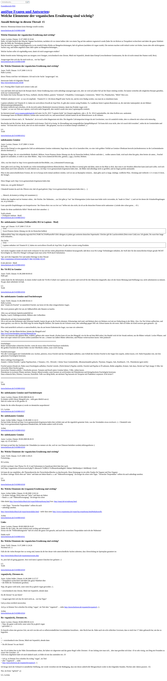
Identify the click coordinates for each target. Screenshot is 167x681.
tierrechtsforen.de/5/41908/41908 (13, 30)
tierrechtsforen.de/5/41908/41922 (13, 388)
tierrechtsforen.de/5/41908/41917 (13, 411)
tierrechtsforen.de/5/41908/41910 (13, 447)
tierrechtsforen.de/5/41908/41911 (13, 537)
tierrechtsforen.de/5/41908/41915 (13, 265)
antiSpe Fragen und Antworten (25, 12)
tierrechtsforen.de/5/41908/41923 (13, 430)
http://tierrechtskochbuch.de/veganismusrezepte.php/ (20, 556)
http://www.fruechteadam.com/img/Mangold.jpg (18, 333)
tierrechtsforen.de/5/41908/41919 (13, 570)
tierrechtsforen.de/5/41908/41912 (13, 136)
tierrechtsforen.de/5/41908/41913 (13, 218)
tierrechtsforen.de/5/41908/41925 (13, 518)
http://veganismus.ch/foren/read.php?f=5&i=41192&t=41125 (23, 259)
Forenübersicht (6, 6)
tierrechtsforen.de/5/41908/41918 (13, 484)
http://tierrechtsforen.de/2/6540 (12, 83)
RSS (13, 6)
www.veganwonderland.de (24, 113)
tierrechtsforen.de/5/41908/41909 (13, 62)
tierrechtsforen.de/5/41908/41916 (13, 292)
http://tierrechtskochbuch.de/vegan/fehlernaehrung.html (30, 501)
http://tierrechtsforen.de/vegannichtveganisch (80, 607)
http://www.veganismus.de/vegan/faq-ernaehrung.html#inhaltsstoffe (77, 512)
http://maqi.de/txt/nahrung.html (65, 501)
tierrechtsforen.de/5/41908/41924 (13, 613)
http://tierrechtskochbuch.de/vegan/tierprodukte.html (20, 512)
